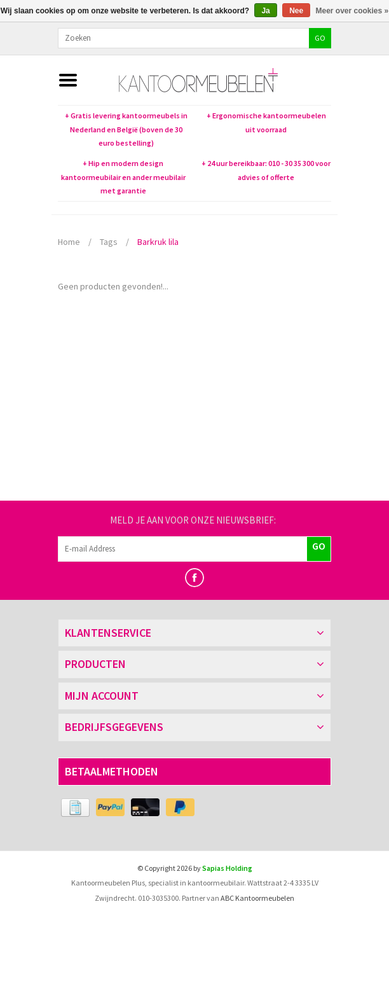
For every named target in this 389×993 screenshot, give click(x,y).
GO (320, 38)
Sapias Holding (227, 868)
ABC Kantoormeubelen (257, 898)
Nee (296, 10)
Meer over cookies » (352, 10)
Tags (109, 241)
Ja (265, 10)
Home (69, 241)
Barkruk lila (158, 241)
